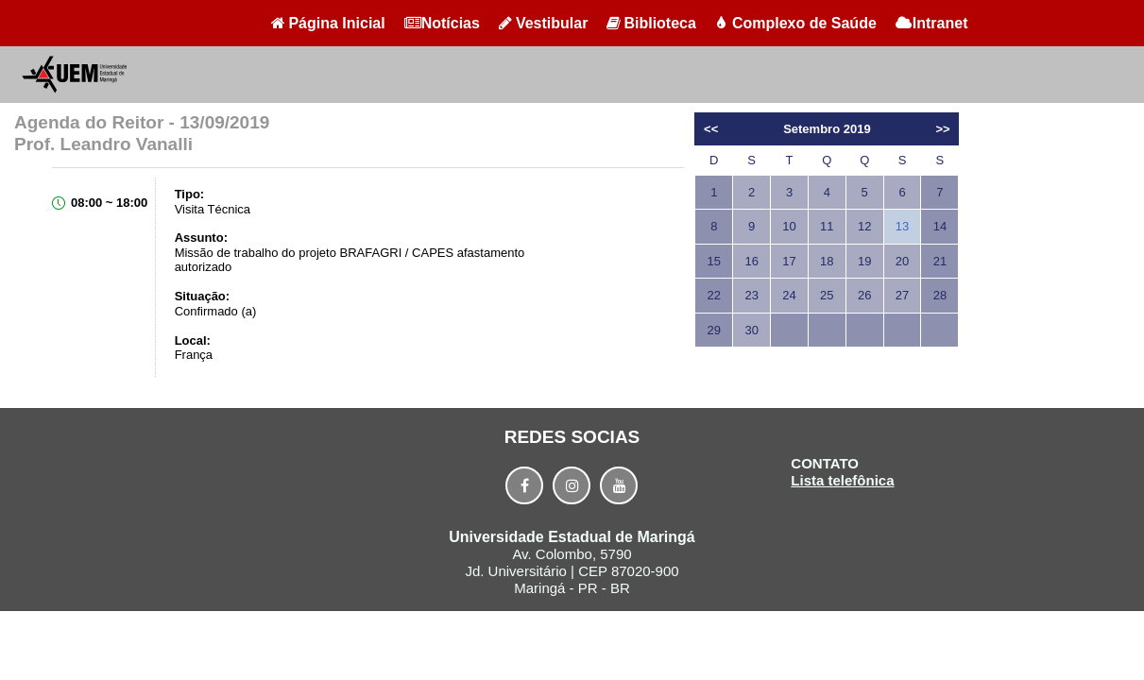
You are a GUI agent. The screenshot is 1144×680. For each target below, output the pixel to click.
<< (711, 129)
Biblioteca (650, 23)
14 (940, 226)
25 (826, 295)
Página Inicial (327, 23)
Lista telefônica (842, 480)
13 (902, 226)
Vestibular (543, 23)
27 (902, 295)
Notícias (442, 23)
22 (714, 295)
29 (714, 330)
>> (942, 129)
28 (940, 295)
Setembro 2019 (827, 129)
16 (751, 261)
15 (714, 261)
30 (751, 330)
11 (826, 226)
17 (788, 261)
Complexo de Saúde (796, 23)
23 (751, 295)
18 (826, 261)
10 (788, 226)
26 (864, 295)
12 (864, 226)
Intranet (932, 23)
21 (940, 261)
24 (788, 295)
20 (902, 261)
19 (864, 261)
